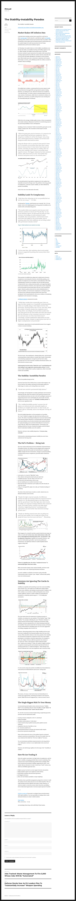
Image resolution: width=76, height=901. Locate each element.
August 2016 (58, 202)
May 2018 (57, 175)
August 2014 (58, 217)
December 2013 (58, 227)
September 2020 (59, 140)
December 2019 (59, 152)
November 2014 (59, 213)
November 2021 (59, 123)
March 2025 (58, 73)
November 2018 (59, 168)
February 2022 (58, 119)
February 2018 (58, 179)
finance (6, 32)
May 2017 (57, 190)
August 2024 (58, 81)
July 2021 (57, 128)
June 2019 (57, 159)
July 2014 (57, 218)
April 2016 (58, 207)
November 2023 (59, 93)
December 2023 (59, 91)
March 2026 (58, 58)
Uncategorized (58, 245)
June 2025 (57, 69)
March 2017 (58, 193)
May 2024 (57, 85)
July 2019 (57, 158)
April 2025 (58, 71)
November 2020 (59, 138)
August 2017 (58, 187)
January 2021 (58, 135)
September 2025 (59, 65)
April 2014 (57, 222)
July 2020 (57, 143)
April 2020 (58, 147)
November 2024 (59, 78)
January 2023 (58, 105)
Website (7, 851)
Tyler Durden (21, 800)
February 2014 (58, 224)
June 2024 (57, 84)
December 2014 (59, 212)
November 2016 (59, 198)
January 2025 (58, 75)
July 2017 (57, 188)
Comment (7, 821)
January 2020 (58, 150)
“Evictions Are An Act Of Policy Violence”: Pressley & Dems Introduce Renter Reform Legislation (63, 31)
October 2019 (58, 154)
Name (6, 839)
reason (57, 242)
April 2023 (58, 101)
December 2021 (59, 121)
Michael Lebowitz (23, 299)
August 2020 (58, 142)
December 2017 (59, 182)
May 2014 (57, 221)
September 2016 (59, 200)
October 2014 (58, 214)
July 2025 (57, 68)
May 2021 (57, 130)
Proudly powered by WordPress (14, 895)
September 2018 (59, 170)
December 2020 (59, 137)
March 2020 (58, 148)
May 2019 (57, 160)
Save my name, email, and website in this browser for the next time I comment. (21, 857)
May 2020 (57, 145)
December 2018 (59, 167)
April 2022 (58, 116)
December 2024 (59, 76)
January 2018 (58, 180)
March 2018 (58, 178)
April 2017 (57, 192)
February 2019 (58, 164)
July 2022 (57, 113)
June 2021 (57, 129)
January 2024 (58, 90)
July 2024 (57, 83)
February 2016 (58, 209)
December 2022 (59, 106)
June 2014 (57, 219)
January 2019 (58, 165)
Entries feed (58, 257)
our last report (24, 38)
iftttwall (8, 9)
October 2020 (58, 139)
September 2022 (59, 110)
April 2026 (58, 56)
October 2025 (58, 64)
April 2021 (57, 132)
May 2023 (57, 100)
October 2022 (58, 109)
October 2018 (58, 169)
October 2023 (58, 94)
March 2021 (58, 133)
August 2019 (58, 157)
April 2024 (58, 86)
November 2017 (59, 183)
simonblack (58, 243)
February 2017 (58, 194)
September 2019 (59, 155)
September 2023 (59, 95)
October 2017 (58, 184)
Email (6, 845)
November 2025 (59, 63)
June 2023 (57, 99)
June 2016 (57, 204)
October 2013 (58, 229)
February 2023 (58, 104)
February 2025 (58, 74)
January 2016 (58, 211)
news (9, 32)
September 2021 (59, 125)
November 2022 (59, 108)
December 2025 (59, 61)
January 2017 (58, 195)
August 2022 (58, 111)
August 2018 (58, 172)
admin (6, 27)
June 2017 (57, 189)
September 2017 (59, 185)
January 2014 (58, 226)
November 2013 (59, 228)
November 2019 (59, 153)
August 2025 (58, 66)
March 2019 (58, 163)
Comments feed (59, 258)
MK (56, 239)
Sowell (57, 244)
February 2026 (58, 59)
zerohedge (7, 30)
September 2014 (59, 216)
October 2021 (58, 124)
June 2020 (57, 144)
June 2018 (57, 174)
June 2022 (57, 114)
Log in (57, 255)
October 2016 (58, 199)
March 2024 (58, 88)
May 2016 (57, 206)
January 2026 (58, 60)
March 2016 (58, 208)
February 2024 (58, 89)
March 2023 (58, 103)
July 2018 (57, 173)
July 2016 (57, 203)
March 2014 (58, 223)
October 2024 (58, 79)
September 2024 (59, 80)
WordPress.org (58, 259)
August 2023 (58, 96)
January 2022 (58, 120)
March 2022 (58, 118)
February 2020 (58, 149)
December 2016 (59, 197)
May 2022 (57, 115)
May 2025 (57, 70)
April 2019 (58, 162)
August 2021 (58, 127)
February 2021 (58, 134)
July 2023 (57, 98)
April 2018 (57, 177)
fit (56, 238)
